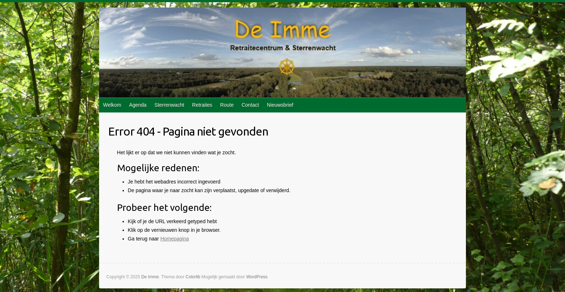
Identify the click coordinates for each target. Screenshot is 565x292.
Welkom (112, 105)
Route (226, 105)
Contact (250, 105)
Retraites (202, 105)
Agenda (137, 105)
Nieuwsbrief (280, 105)
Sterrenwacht (169, 105)
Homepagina (174, 239)
